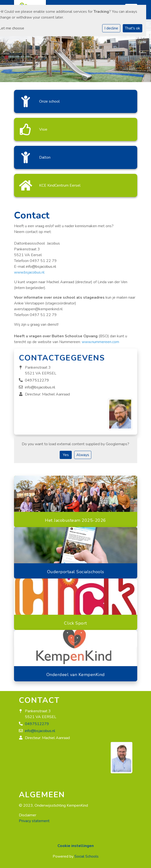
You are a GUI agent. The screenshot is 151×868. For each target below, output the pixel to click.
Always (82, 455)
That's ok (132, 28)
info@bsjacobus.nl (41, 266)
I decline (111, 28)
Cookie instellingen (76, 845)
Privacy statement (34, 821)
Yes (66, 455)
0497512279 (37, 380)
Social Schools (86, 856)
